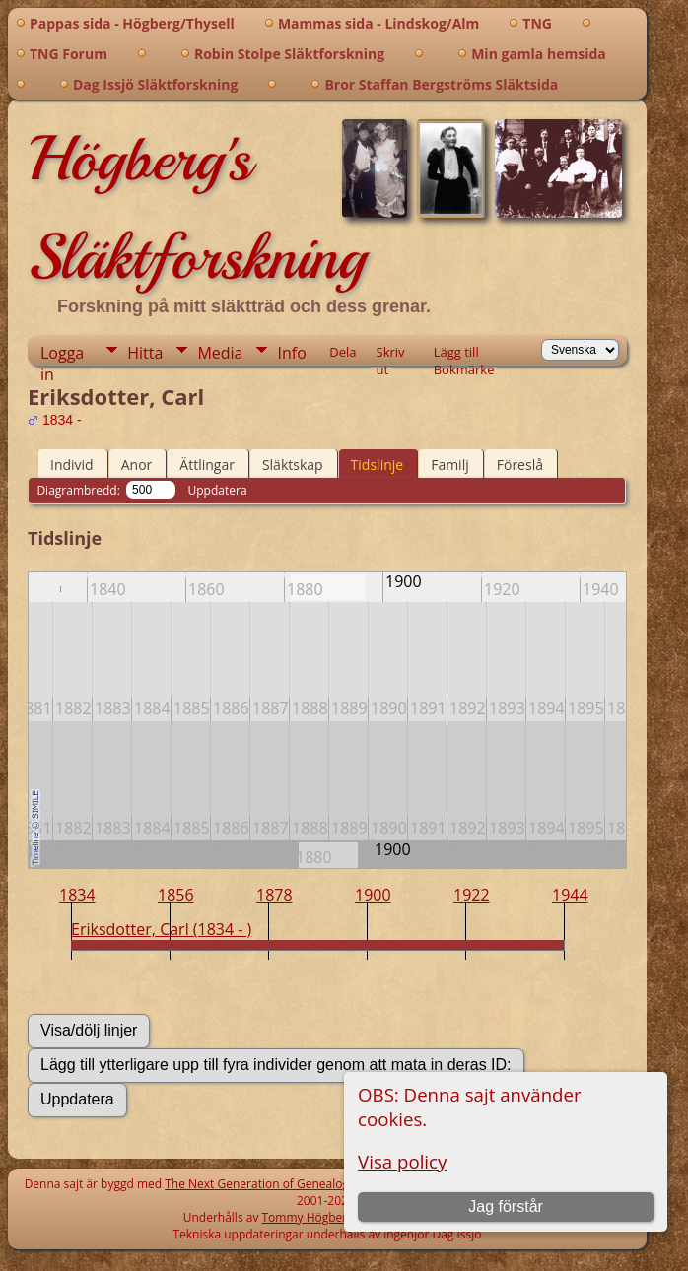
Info (291, 353)
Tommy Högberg (308, 1217)
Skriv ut (391, 354)
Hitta (145, 353)
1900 (373, 894)
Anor (137, 464)
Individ (72, 464)
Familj (450, 464)
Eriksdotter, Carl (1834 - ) (161, 929)
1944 (570, 894)
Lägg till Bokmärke (464, 354)
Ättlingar (207, 464)
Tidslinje (377, 464)
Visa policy (402, 1161)
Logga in (62, 353)
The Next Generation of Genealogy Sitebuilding (294, 1183)
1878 (274, 894)
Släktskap (292, 464)
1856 (176, 894)
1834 (77, 894)
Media (219, 353)
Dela (342, 352)
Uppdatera (217, 490)
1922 (471, 894)
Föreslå (520, 464)
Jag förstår (505, 1206)
